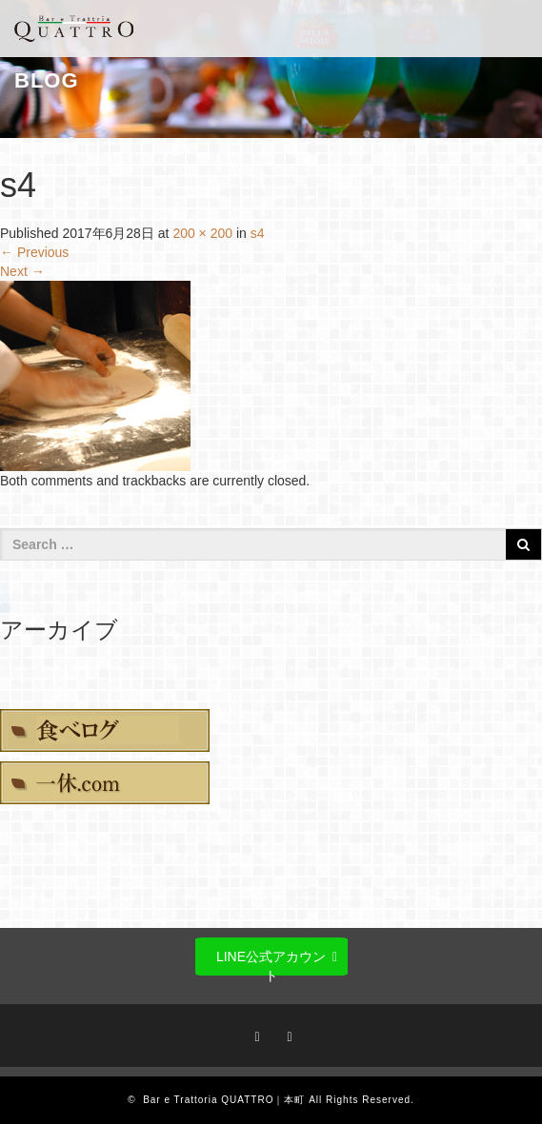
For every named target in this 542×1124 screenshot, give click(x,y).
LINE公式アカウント (271, 962)
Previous (34, 252)
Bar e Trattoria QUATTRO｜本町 (224, 1099)
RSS (286, 1033)
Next (22, 271)
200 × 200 (202, 233)
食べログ (105, 730)
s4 (258, 233)
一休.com (105, 782)
